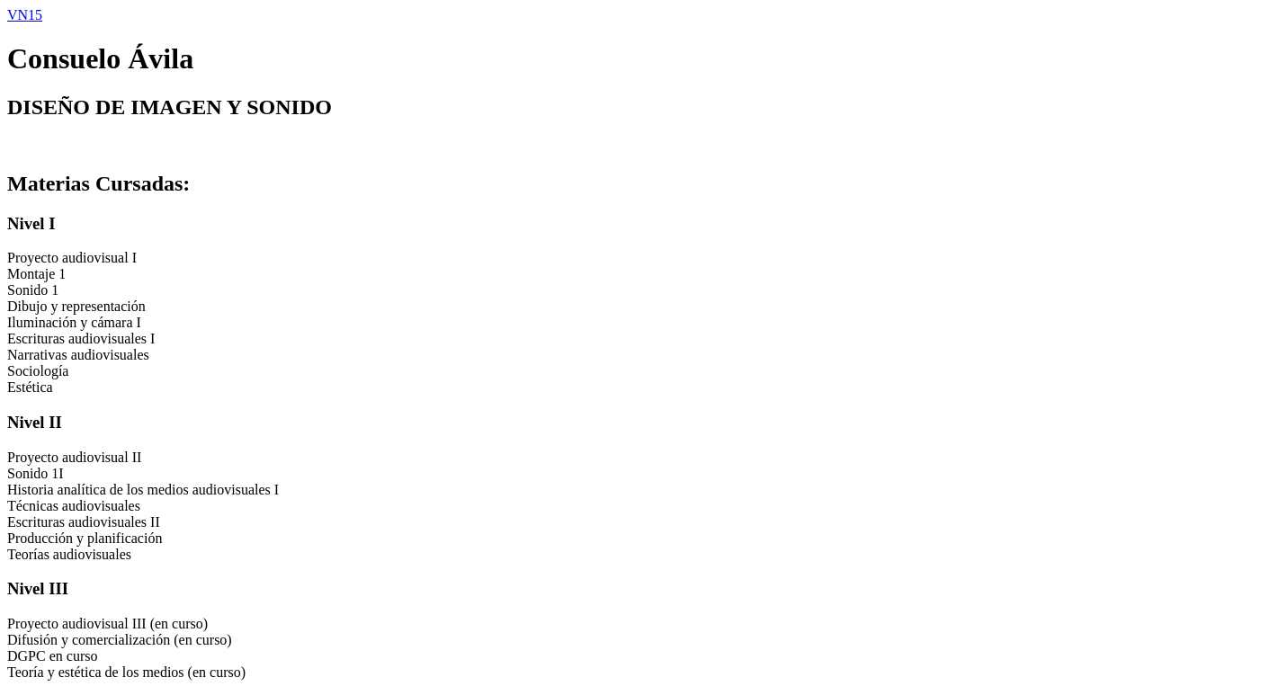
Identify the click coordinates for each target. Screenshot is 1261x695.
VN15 (24, 14)
